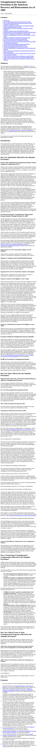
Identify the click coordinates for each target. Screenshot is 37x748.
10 (6, 623)
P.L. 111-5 (29, 66)
